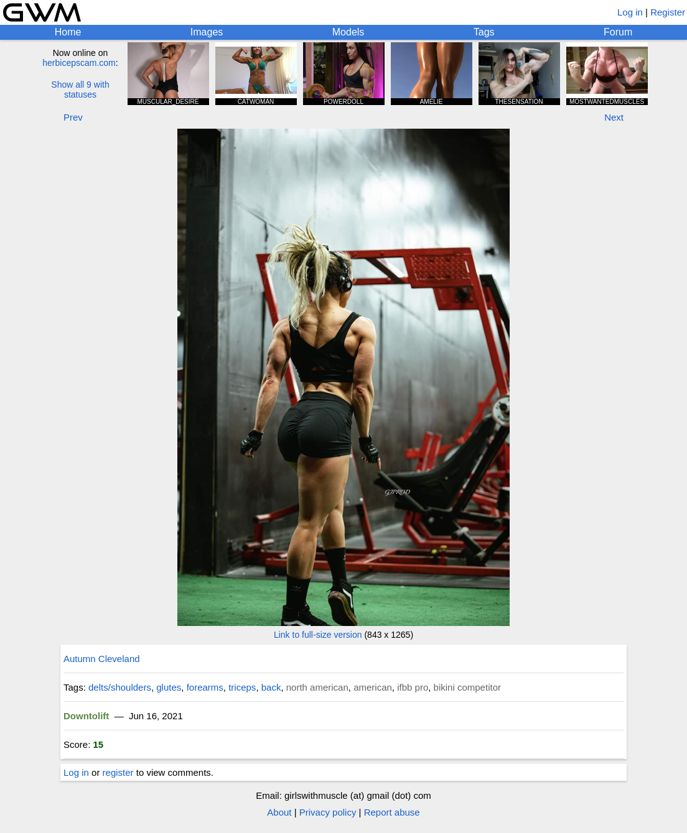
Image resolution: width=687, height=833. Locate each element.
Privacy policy (328, 812)
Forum (618, 32)
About (279, 812)
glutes (168, 687)
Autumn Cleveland (101, 658)
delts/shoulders (119, 687)
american (372, 687)
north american (317, 687)
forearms (205, 687)
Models (348, 32)
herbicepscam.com (79, 63)
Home (68, 32)
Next (614, 117)
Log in (630, 12)
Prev (73, 117)
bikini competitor (467, 687)
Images (206, 32)
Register (667, 12)
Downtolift (86, 716)
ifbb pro (412, 687)
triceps (242, 687)
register (118, 772)
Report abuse (392, 812)
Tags (484, 32)
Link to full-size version (318, 635)
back (271, 687)
